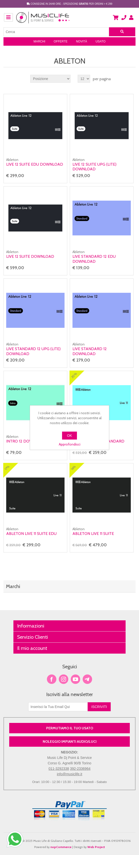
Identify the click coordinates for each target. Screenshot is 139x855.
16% (73, 468)
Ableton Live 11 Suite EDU (31, 533)
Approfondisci (69, 444)
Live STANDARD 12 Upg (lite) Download (33, 351)
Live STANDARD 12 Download (89, 351)
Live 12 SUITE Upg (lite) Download (94, 166)
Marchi (39, 41)
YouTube (75, 679)
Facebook (51, 679)
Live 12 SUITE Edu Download (34, 164)
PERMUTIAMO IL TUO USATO (69, 728)
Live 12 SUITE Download (30, 256)
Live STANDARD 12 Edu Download (94, 258)
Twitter (63, 679)
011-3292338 (59, 769)
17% (7, 468)
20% (73, 375)
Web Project (96, 847)
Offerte (61, 41)
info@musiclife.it (69, 774)
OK (69, 436)
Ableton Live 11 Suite (93, 533)
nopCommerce (60, 847)
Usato (100, 41)
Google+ (87, 679)
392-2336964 (80, 769)
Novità (81, 41)
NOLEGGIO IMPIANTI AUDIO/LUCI (70, 741)
